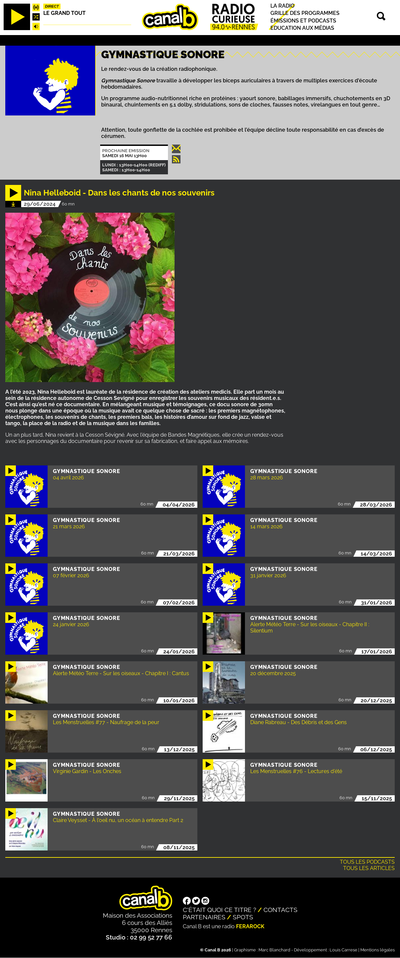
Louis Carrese (343, 949)
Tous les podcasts (367, 862)
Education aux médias (302, 28)
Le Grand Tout (64, 13)
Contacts (280, 909)
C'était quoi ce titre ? (219, 909)
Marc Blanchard (274, 949)
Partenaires (204, 917)
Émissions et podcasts (303, 21)
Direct (52, 6)
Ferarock (250, 926)
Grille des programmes (305, 13)
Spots (243, 917)
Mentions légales (377, 949)
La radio (282, 6)
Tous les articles (369, 868)
